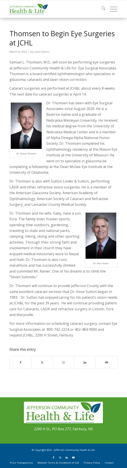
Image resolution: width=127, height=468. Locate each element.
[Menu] (112, 9)
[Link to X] (60, 457)
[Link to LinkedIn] (66, 457)
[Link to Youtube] (73, 457)
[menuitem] (101, 9)
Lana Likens (42, 52)
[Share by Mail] (106, 362)
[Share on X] (42, 362)
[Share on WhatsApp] (63, 362)
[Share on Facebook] (20, 362)
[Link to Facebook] (53, 457)
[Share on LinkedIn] (85, 362)
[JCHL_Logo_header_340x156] (52, 9)
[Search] (101, 9)
